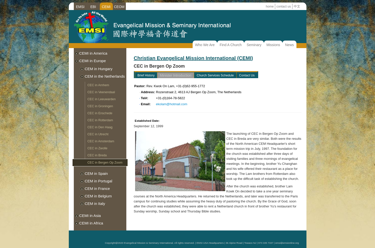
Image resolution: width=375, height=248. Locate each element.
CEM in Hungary (99, 69)
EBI (93, 7)
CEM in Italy (95, 203)
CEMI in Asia (90, 215)
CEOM (119, 7)
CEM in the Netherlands (105, 76)
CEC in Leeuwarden (102, 99)
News (289, 45)
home (270, 6)
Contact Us (247, 75)
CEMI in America (93, 53)
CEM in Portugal (98, 181)
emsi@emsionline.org (287, 242)
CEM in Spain (96, 173)
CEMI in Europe (92, 61)
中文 (297, 6)
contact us (283, 6)
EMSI (80, 7)
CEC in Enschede (100, 113)
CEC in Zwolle (98, 148)
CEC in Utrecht (98, 134)
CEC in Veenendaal (101, 92)
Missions (273, 45)
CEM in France (97, 188)
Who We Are (205, 45)
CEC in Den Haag (100, 127)
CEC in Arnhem (98, 85)
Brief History (146, 75)
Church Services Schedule (215, 75)
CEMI (106, 7)
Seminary (254, 45)
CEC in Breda (97, 155)
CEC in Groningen (100, 106)
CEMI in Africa (91, 223)
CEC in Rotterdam (100, 120)
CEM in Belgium (98, 196)
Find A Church (231, 45)
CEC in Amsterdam (101, 141)
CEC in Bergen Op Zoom (105, 162)
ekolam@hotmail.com (171, 104)
